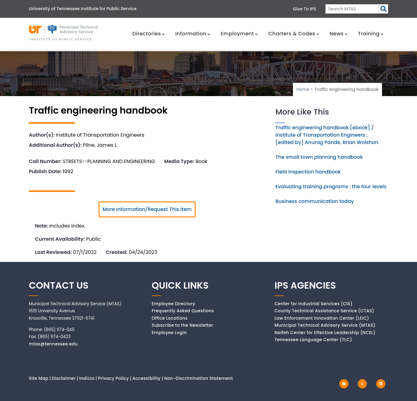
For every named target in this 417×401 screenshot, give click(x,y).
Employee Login (169, 333)
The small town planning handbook (319, 157)
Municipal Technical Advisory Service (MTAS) (325, 325)
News (339, 33)
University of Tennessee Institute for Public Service (82, 9)
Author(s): (42, 134)
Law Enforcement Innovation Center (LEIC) (322, 318)
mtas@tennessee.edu (53, 344)
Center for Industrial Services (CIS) (314, 304)
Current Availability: (60, 239)
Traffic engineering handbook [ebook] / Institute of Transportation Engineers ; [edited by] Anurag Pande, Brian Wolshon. (327, 135)
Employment (239, 33)
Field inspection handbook (308, 171)
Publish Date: (45, 171)
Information (192, 33)
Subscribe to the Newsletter (182, 325)
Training (371, 33)
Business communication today (314, 201)
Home (302, 89)
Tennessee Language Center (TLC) (313, 340)
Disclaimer (64, 378)
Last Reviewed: (53, 252)
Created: (116, 252)
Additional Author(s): (55, 145)
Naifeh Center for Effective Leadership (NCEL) (325, 333)
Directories (148, 33)
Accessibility (146, 378)
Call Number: (45, 161)
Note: (41, 225)
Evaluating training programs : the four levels (331, 186)
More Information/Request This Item (147, 209)
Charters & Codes (293, 33)
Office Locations (170, 318)
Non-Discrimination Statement (198, 378)
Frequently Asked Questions (183, 311)
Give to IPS (304, 9)
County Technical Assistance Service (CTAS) (324, 311)
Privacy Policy (113, 378)
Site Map (38, 378)
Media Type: (179, 161)
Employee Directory (173, 304)
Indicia (87, 378)
